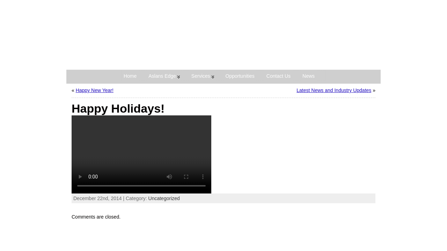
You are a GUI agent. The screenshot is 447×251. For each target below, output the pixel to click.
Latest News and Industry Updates (333, 90)
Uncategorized (164, 198)
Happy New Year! (94, 90)
